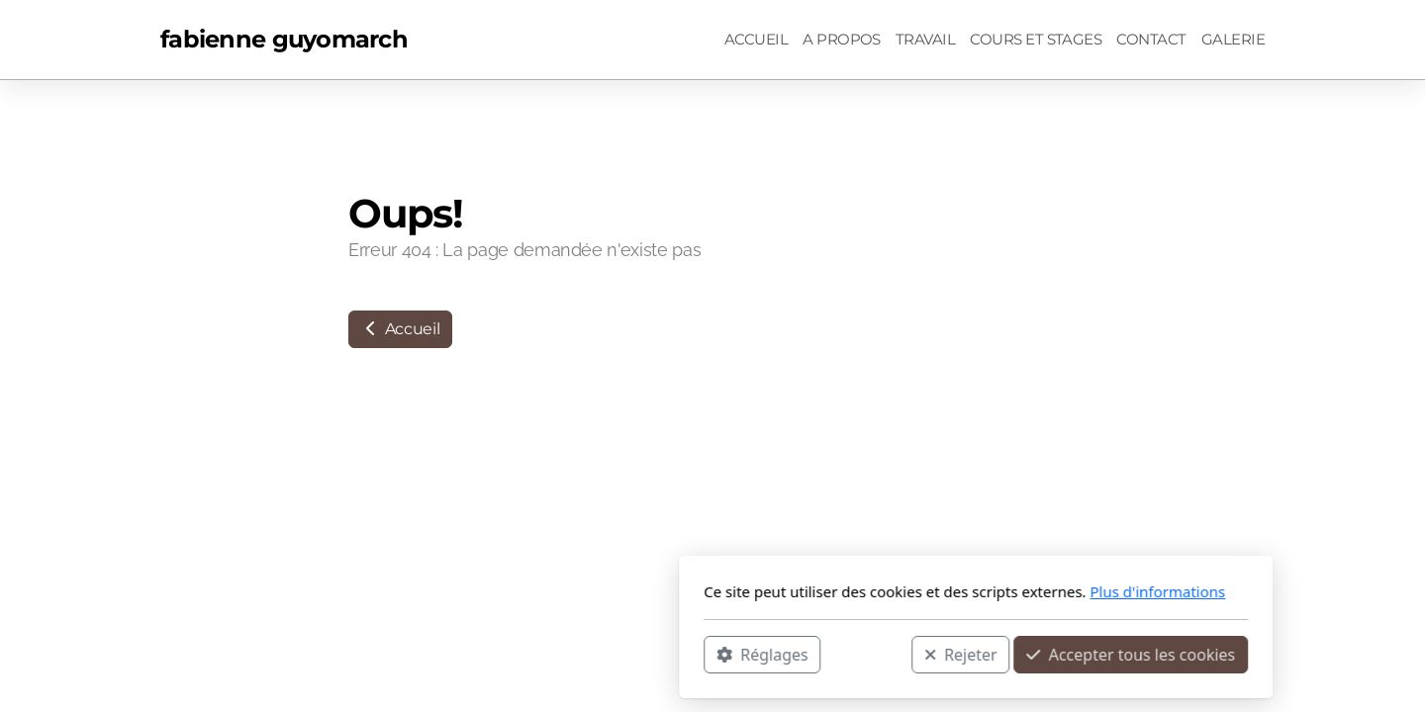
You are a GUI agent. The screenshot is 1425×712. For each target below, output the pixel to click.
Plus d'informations (894, 591)
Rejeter (697, 654)
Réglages (498, 654)
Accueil (400, 328)
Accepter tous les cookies (867, 654)
